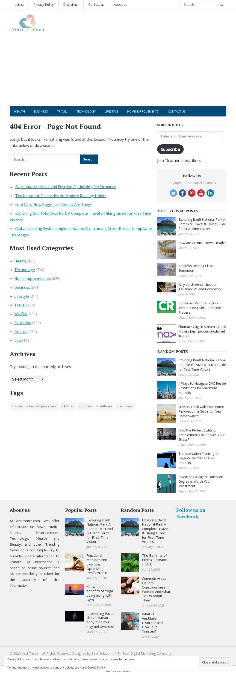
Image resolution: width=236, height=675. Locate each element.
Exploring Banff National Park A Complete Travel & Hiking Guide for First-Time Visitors (202, 224)
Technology (86, 111)
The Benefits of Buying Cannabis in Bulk (155, 559)
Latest (19, 4)
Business (41, 111)
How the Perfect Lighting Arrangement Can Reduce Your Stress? (201, 435)
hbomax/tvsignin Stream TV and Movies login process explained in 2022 (202, 331)
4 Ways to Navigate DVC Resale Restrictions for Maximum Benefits (202, 388)
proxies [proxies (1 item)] (87, 406)
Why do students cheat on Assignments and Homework (199, 286)
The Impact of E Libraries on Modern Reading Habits (60, 195)
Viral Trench (30, 653)
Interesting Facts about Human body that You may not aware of (100, 620)
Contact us (96, 4)
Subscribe (170, 149)
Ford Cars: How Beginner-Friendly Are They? (53, 204)
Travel (62, 111)
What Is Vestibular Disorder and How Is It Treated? (152, 622)
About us (120, 4)
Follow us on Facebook (191, 513)
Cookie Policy (96, 667)
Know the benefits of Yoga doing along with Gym (99, 593)
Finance (20, 331)
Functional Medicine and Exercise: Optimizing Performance (65, 186)
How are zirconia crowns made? (202, 243)
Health (19, 111)
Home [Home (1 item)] (18, 406)
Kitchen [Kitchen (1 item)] (69, 406)
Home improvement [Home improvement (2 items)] (43, 406)
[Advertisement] (118, 71)
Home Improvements (143, 111)
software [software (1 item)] (106, 406)
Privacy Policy (43, 4)
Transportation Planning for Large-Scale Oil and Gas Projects (199, 458)
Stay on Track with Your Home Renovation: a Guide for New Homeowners (201, 411)
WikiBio (20, 313)
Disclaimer (71, 4)
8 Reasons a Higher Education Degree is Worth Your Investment (200, 481)
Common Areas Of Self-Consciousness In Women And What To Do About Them (156, 589)
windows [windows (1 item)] (126, 406)
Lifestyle (111, 111)
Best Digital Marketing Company (147, 653)
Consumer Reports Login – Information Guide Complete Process (199, 308)
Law (17, 340)
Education (22, 322)
